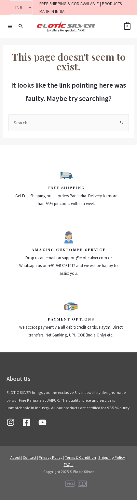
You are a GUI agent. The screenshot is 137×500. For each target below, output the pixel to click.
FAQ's (69, 464)
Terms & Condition (80, 457)
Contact (29, 457)
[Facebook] (26, 422)
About (15, 457)
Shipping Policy (111, 457)
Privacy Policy (50, 457)
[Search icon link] (21, 26)
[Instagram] (11, 422)
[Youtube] (42, 422)
